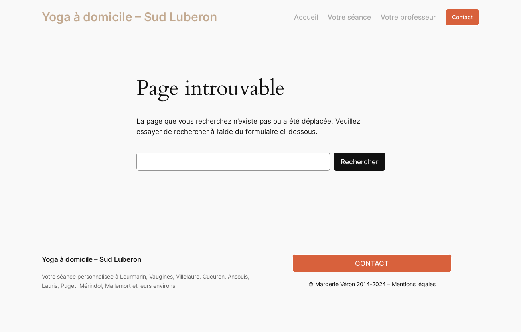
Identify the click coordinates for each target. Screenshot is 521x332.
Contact (462, 17)
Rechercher (360, 162)
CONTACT (372, 263)
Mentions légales (414, 284)
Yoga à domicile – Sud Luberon (129, 17)
